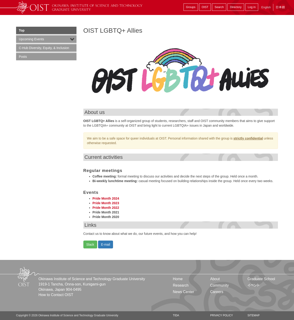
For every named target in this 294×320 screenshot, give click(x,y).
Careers (216, 292)
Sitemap (253, 315)
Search (219, 7)
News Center (183, 292)
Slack (90, 244)
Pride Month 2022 (106, 207)
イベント (253, 285)
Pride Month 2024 (106, 198)
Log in (252, 7)
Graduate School (261, 279)
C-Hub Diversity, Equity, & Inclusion (44, 48)
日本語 (280, 7)
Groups (190, 7)
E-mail (105, 244)
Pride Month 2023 (106, 203)
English (266, 7)
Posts (23, 56)
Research (181, 285)
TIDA (176, 315)
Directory (235, 7)
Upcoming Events (31, 39)
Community (219, 285)
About (215, 279)
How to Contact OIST (56, 295)
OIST (205, 7)
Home (178, 279)
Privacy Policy (221, 315)
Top (22, 30)
